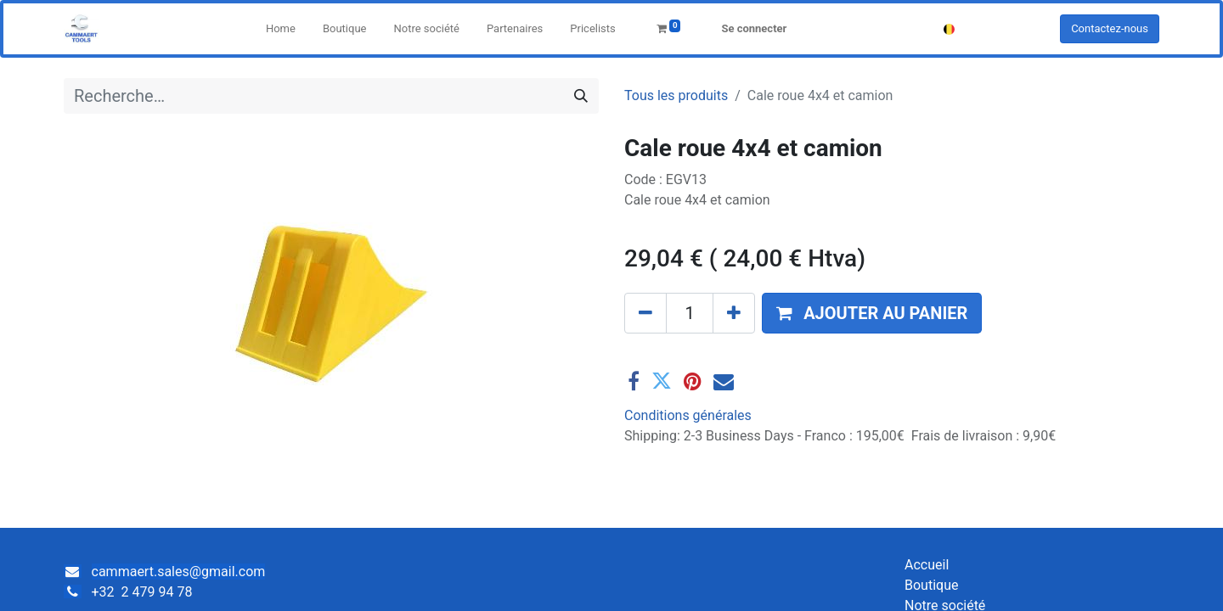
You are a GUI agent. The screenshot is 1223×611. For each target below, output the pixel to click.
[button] (872, 313)
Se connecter (753, 28)
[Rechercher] (581, 96)
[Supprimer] (645, 313)
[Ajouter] (734, 313)
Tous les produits (676, 95)
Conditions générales (688, 415)
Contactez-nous (1109, 28)
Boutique (931, 585)
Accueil (927, 565)
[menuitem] (280, 29)
